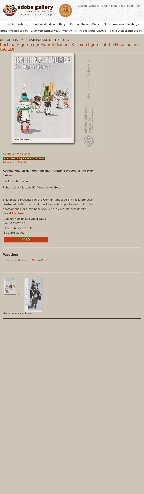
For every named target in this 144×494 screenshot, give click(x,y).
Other (120, 31)
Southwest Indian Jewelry (45, 31)
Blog (104, 6)
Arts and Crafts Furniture (92, 31)
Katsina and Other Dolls (49, 40)
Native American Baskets (14, 31)
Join (138, 6)
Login (131, 6)
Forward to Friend (14, 162)
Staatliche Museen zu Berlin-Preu (25, 260)
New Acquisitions (16, 24)
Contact (94, 6)
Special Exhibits (134, 31)
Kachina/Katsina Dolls (84, 24)
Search (82, 6)
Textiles (112, 31)
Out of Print (10, 40)
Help (122, 6)
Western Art (69, 31)
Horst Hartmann (15, 213)
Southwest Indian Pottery (48, 24)
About (113, 6)
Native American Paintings (121, 24)
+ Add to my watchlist (17, 153)
